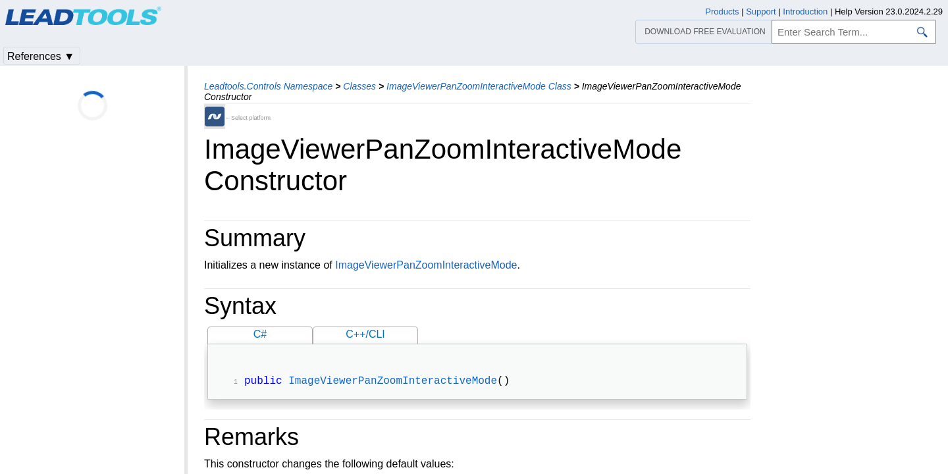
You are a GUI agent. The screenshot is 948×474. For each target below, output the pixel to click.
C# (260, 334)
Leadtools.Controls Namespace (268, 86)
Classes (359, 86)
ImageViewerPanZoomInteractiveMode (426, 265)
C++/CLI (365, 334)
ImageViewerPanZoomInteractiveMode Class (478, 86)
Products (722, 11)
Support (761, 11)
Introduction (805, 11)
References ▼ (40, 56)
